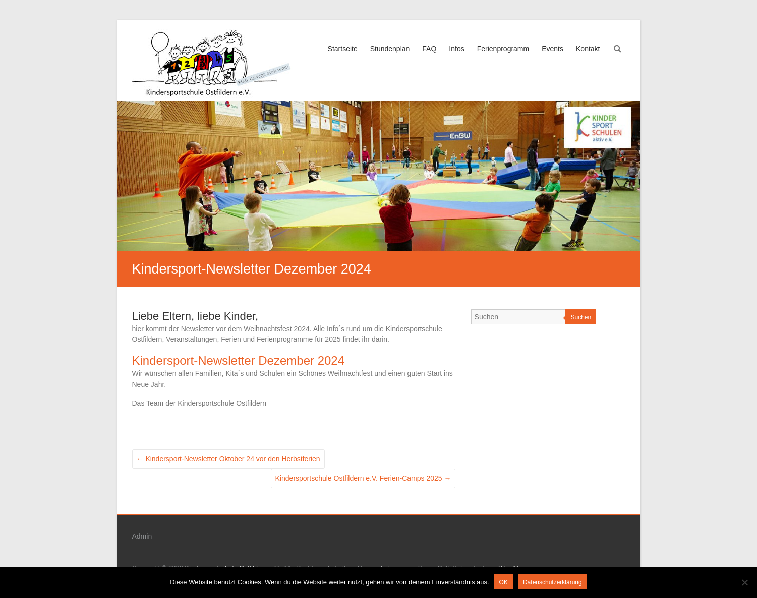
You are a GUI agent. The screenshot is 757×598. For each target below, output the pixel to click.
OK (503, 582)
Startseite (343, 49)
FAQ (429, 49)
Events (552, 49)
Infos (456, 49)
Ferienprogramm (503, 49)
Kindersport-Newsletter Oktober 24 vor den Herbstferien (228, 459)
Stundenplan (390, 49)
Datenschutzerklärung (552, 582)
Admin (142, 536)
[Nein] (744, 582)
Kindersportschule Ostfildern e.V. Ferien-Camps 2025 (363, 478)
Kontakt (588, 49)
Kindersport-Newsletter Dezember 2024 (238, 360)
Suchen (580, 317)
